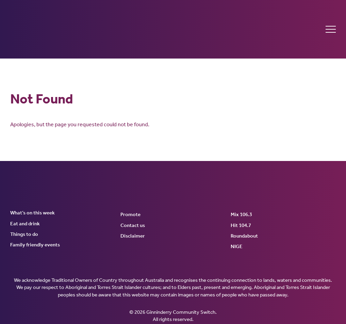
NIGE (237, 246)
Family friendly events (35, 245)
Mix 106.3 (241, 214)
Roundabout (244, 236)
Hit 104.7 (241, 225)
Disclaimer (132, 236)
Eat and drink (25, 224)
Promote (130, 214)
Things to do (24, 234)
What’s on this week (32, 213)
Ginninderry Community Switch (76, 29)
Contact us (132, 225)
